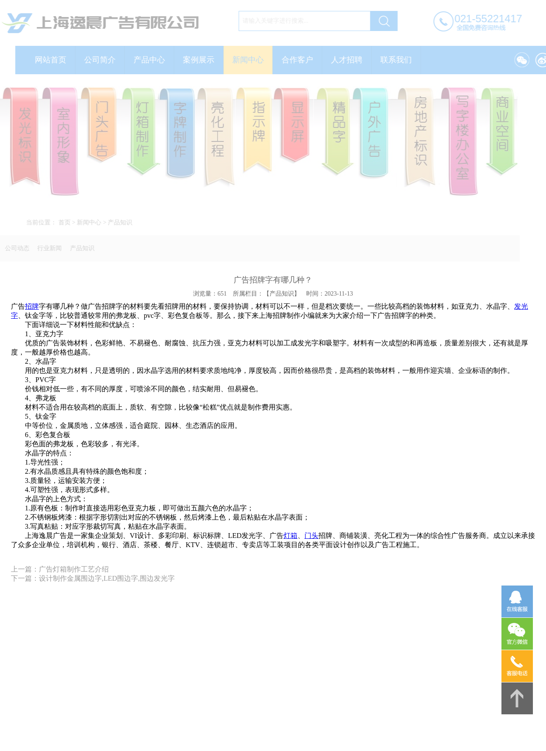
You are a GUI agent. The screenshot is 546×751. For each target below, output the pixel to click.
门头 (311, 535)
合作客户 (300, 59)
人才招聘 (349, 59)
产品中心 (152, 59)
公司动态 (14, 248)
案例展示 (201, 59)
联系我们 (399, 59)
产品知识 (123, 222)
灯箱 (290, 535)
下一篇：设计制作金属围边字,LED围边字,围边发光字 (93, 578)
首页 (67, 222)
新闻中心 (250, 59)
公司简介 (102, 59)
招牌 (32, 306)
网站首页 (53, 59)
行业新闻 (47, 248)
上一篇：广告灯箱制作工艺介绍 (60, 569)
